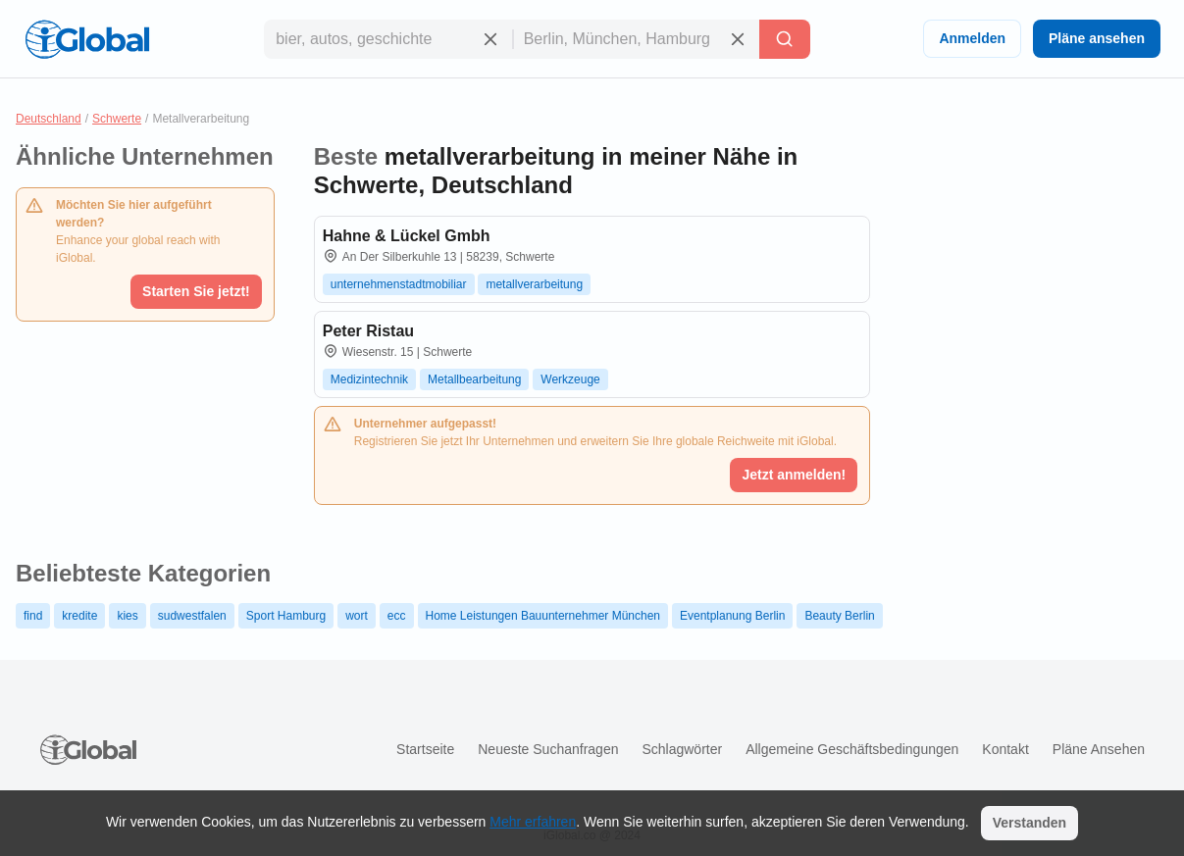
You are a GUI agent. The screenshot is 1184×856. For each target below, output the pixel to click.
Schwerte (116, 119)
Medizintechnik (369, 379)
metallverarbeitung (534, 284)
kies (127, 616)
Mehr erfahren (532, 822)
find (33, 616)
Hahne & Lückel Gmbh (406, 235)
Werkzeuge (570, 379)
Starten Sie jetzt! (196, 291)
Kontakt (1005, 749)
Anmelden (972, 38)
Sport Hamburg (286, 616)
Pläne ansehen (1097, 38)
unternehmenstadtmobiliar (399, 284)
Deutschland (48, 119)
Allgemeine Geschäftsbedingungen (852, 749)
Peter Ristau (368, 331)
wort (356, 616)
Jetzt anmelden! (794, 474)
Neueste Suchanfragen (548, 749)
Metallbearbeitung (474, 379)
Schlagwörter (682, 749)
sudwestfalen (192, 616)
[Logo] (87, 39)
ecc (396, 616)
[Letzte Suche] (784, 39)
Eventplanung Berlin (732, 616)
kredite (79, 616)
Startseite (425, 749)
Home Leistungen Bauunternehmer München (543, 616)
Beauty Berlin (839, 616)
